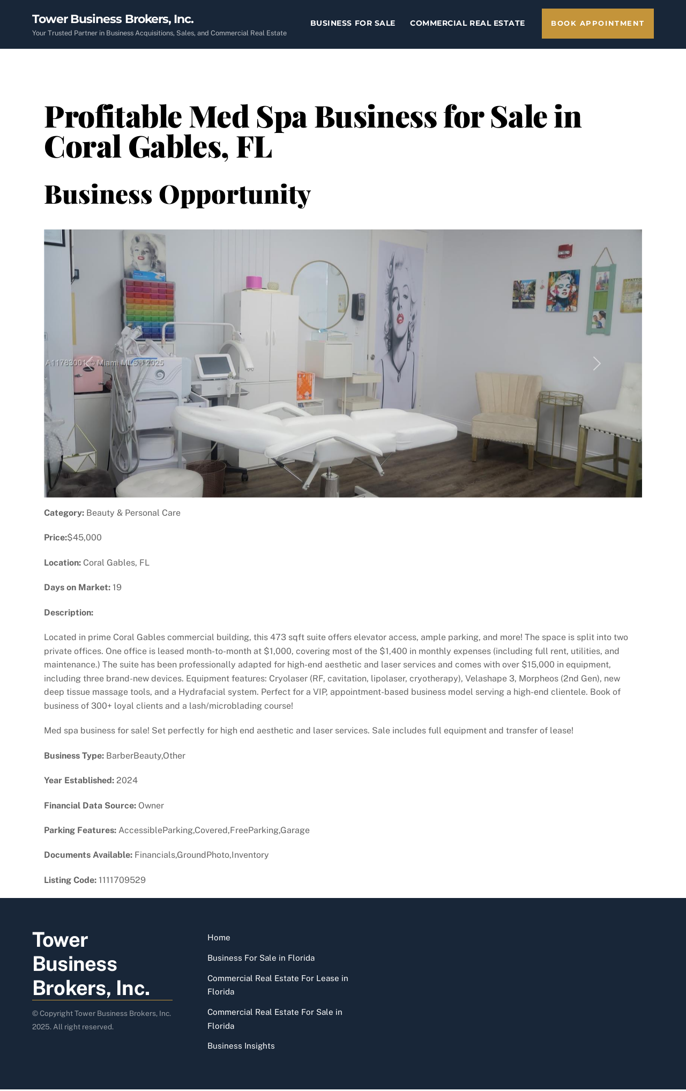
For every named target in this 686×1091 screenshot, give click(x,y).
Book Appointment (598, 23)
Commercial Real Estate (467, 23)
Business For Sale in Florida (261, 958)
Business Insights (241, 1047)
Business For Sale (353, 23)
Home (218, 939)
